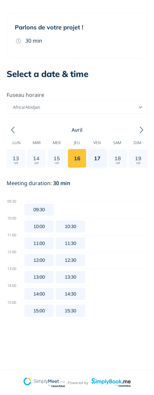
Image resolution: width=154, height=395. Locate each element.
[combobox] (13, 107)
